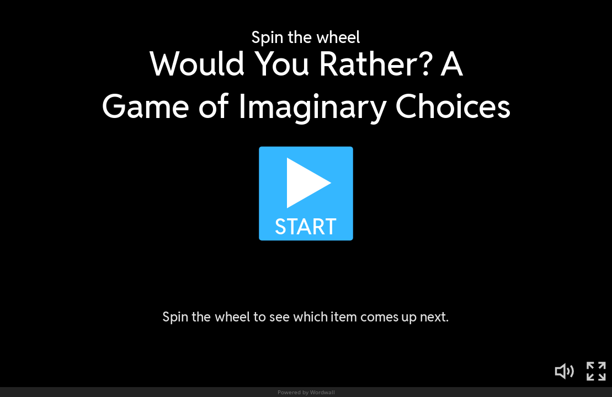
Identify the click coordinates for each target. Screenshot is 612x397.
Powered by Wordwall (306, 392)
